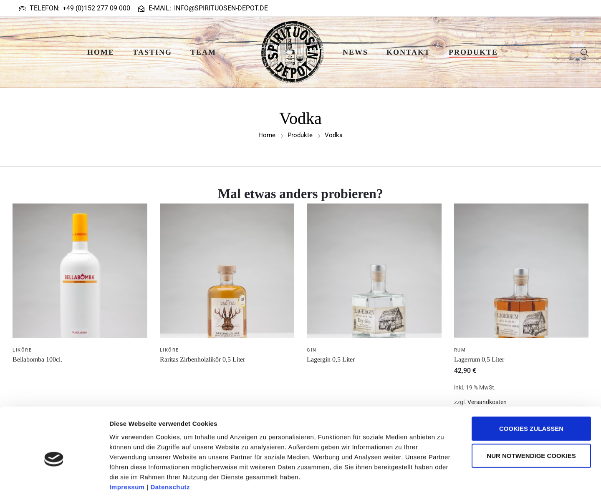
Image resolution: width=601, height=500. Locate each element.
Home (100, 52)
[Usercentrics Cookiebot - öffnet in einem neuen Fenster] (54, 483)
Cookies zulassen (531, 391)
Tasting (152, 52)
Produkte (473, 52)
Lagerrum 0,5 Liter (479, 359)
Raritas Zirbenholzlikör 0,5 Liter (202, 359)
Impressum (127, 449)
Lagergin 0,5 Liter (331, 359)
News (355, 52)
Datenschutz (170, 449)
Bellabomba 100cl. (37, 359)
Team (203, 52)
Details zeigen (444, 483)
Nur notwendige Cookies (531, 418)
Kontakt (408, 52)
